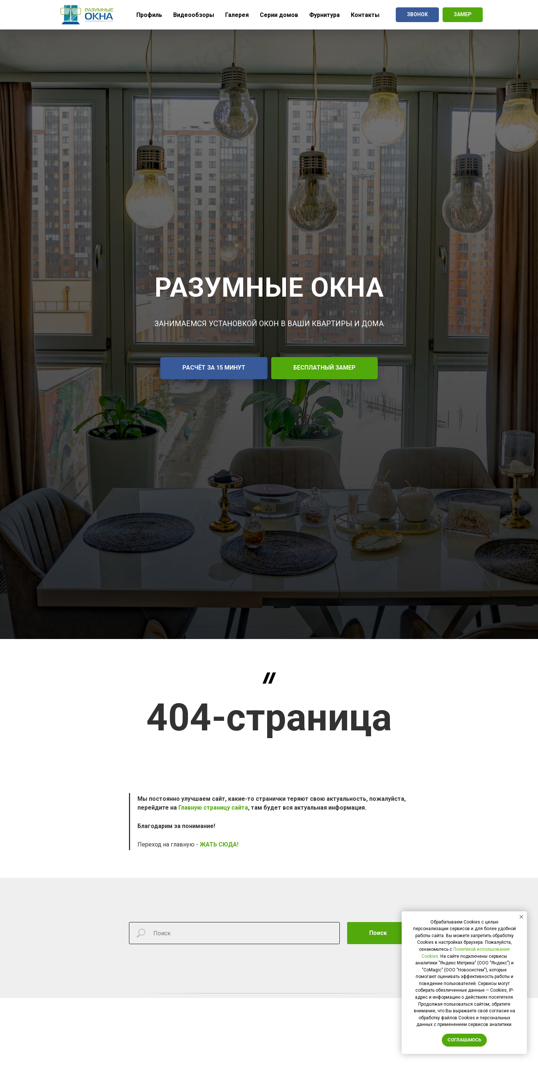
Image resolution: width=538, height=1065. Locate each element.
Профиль (149, 14)
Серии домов (279, 14)
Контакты (365, 14)
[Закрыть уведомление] (521, 917)
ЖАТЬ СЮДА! (219, 844)
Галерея (237, 14)
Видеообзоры (193, 14)
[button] (417, 14)
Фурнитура (324, 14)
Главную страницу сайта (213, 807)
